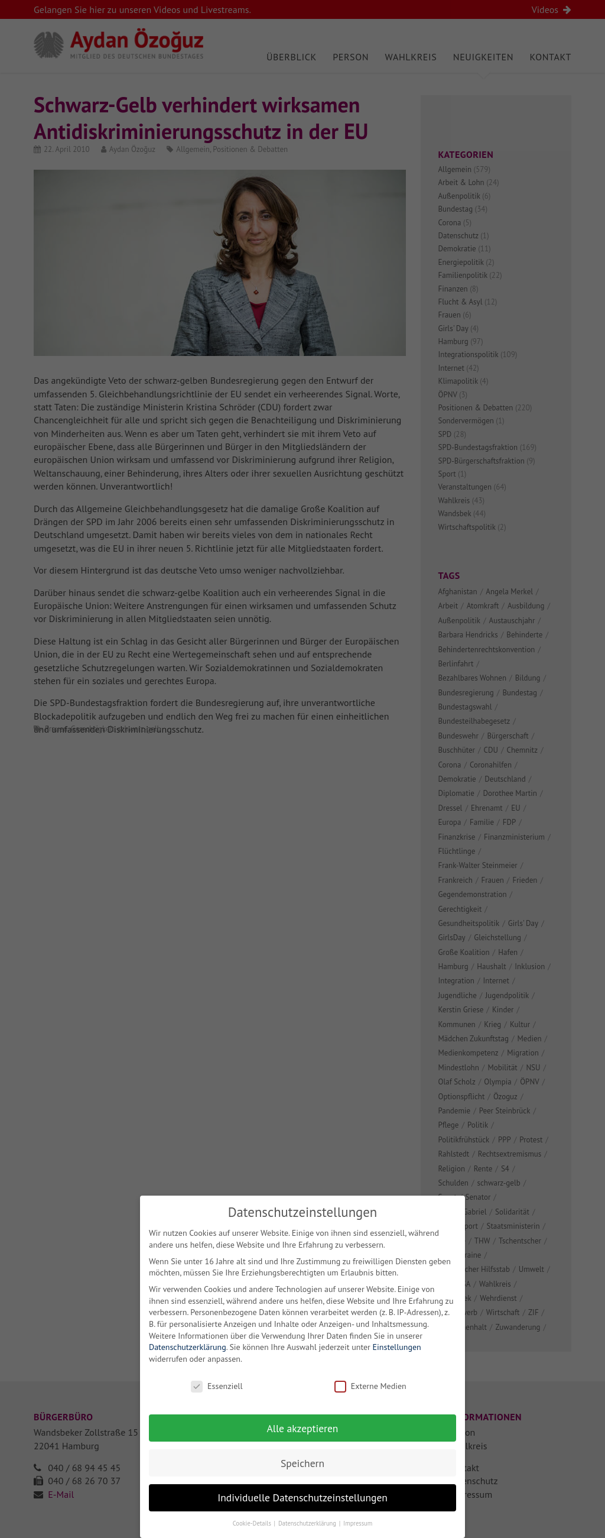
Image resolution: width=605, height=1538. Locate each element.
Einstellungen (397, 1359)
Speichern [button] (302, 1474)
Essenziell (216, 1397)
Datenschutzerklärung (187, 1359)
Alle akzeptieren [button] (303, 1439)
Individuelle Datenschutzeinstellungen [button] (302, 1509)
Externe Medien (370, 1397)
